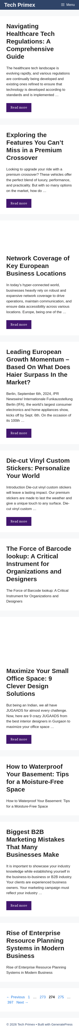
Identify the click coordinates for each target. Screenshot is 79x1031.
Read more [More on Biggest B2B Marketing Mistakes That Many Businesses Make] (19, 905)
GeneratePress (61, 1024)
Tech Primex (19, 5)
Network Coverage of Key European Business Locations (38, 266)
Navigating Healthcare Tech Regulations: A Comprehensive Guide (30, 41)
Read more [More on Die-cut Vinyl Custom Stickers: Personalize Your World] (19, 521)
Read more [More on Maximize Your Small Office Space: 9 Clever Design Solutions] (19, 739)
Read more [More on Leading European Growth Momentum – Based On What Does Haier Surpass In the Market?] (19, 433)
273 (43, 997)
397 (10, 1002)
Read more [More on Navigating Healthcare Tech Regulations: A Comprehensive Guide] (19, 107)
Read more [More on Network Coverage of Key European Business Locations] (19, 324)
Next (22, 1002)
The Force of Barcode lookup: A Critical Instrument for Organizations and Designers (38, 563)
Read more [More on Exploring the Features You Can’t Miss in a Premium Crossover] (19, 203)
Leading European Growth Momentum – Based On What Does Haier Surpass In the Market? (38, 367)
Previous (15, 997)
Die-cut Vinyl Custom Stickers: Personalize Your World (38, 468)
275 (61, 997)
